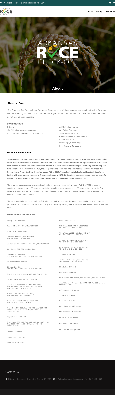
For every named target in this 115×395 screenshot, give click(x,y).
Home (89, 11)
